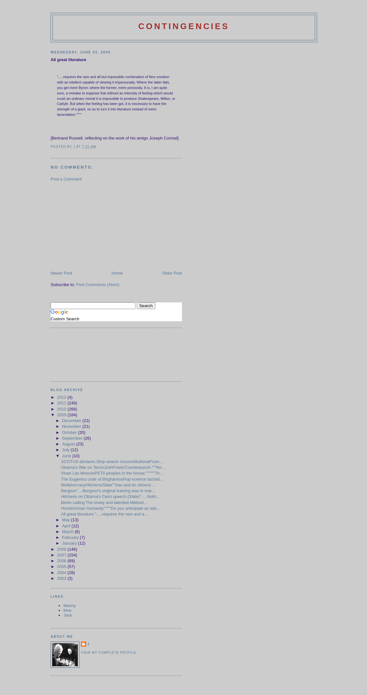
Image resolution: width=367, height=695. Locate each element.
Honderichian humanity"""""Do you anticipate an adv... (110, 508)
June (67, 455)
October (70, 432)
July (66, 449)
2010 (62, 409)
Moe (67, 610)
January (70, 543)
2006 (62, 560)
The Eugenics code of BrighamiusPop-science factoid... (112, 479)
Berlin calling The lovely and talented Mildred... (104, 502)
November (72, 426)
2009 (62, 414)
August (69, 444)
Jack (67, 615)
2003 (62, 578)
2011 (62, 403)
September (73, 438)
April (67, 525)
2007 (62, 555)
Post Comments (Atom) (97, 284)
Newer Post (61, 273)
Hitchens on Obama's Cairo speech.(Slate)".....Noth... (110, 496)
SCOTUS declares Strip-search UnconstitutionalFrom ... (112, 461)
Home (117, 273)
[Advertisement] (99, 226)
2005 (62, 566)
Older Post (172, 273)
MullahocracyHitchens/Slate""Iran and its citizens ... (108, 485)
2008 (62, 549)
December (72, 420)
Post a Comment (66, 179)
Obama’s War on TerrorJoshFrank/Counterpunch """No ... (113, 467)
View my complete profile (108, 652)
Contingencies (183, 26)
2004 (62, 572)
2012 (62, 397)
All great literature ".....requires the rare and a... (104, 514)
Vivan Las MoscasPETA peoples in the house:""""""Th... (112, 473)
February (71, 537)
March (68, 531)
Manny (69, 605)
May (66, 519)
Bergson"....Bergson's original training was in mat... (108, 490)
